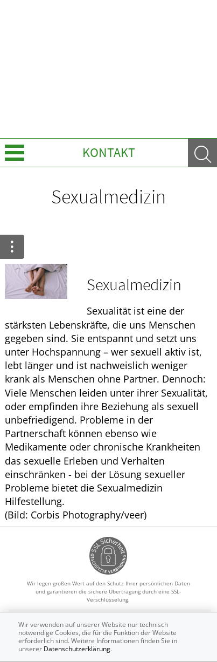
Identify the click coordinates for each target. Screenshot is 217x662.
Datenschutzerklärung (77, 648)
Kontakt (108, 152)
